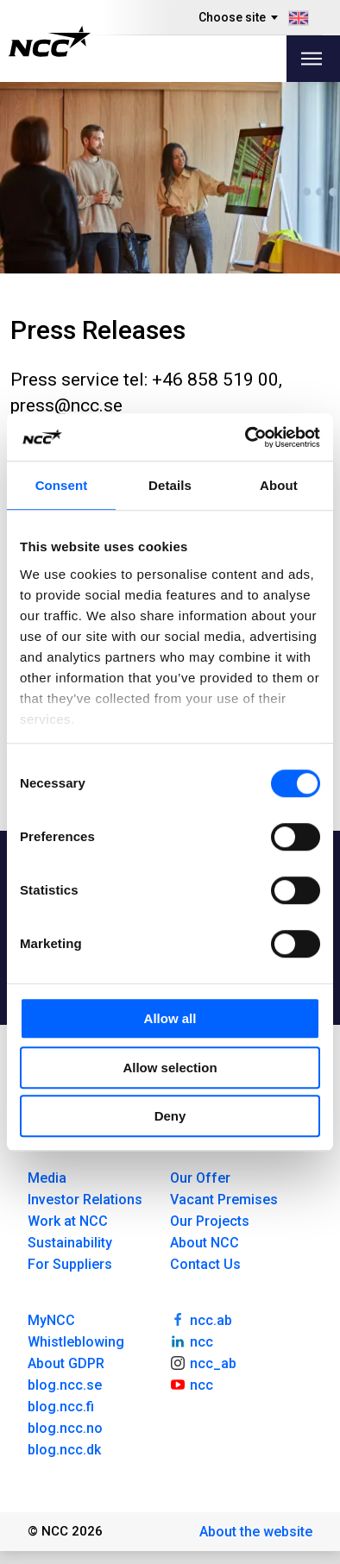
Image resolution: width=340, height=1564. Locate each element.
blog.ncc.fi (61, 1406)
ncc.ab (201, 1319)
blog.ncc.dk (64, 1450)
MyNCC (51, 1320)
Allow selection (170, 1067)
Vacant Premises (224, 1199)
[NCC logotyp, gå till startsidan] (50, 41)
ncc (191, 1340)
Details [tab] (170, 485)
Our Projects (209, 1221)
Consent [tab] (61, 485)
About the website (255, 1531)
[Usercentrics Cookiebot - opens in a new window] (245, 437)
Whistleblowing (76, 1342)
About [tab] (279, 485)
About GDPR (66, 1363)
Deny (170, 1116)
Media (47, 1178)
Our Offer (200, 1178)
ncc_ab (203, 1362)
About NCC (204, 1242)
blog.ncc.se (65, 1385)
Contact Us (205, 1264)
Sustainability (70, 1242)
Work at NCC (68, 1221)
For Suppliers (70, 1264)
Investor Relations (85, 1199)
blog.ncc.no (65, 1428)
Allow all (170, 1018)
